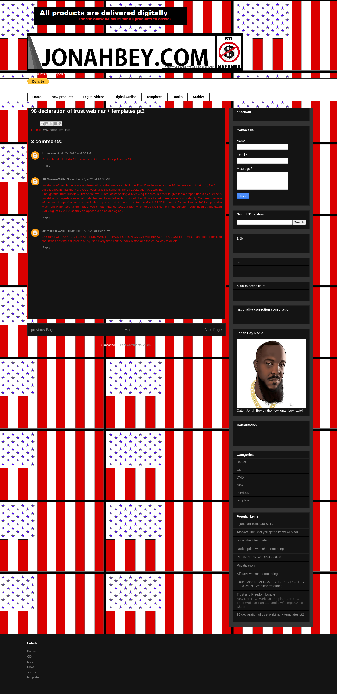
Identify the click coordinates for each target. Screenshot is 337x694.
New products (62, 97)
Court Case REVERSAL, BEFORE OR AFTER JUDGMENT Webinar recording (270, 584)
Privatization (246, 565)
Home (37, 97)
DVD (45, 129)
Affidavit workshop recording (257, 574)
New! (53, 129)
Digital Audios (126, 97)
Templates (154, 97)
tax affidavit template (252, 540)
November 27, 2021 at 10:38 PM (88, 179)
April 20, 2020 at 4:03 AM (74, 153)
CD (239, 470)
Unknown (49, 153)
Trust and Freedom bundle (256, 594)
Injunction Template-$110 (255, 524)
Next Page (213, 330)
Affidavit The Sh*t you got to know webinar (267, 532)
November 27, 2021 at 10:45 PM (88, 231)
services (243, 492)
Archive (198, 97)
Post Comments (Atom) (135, 345)
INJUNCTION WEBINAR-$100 (259, 557)
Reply (46, 165)
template (64, 129)
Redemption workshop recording (260, 549)
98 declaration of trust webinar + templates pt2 (270, 614)
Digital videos (93, 97)
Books (177, 97)
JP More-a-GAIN (53, 179)
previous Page (42, 330)
